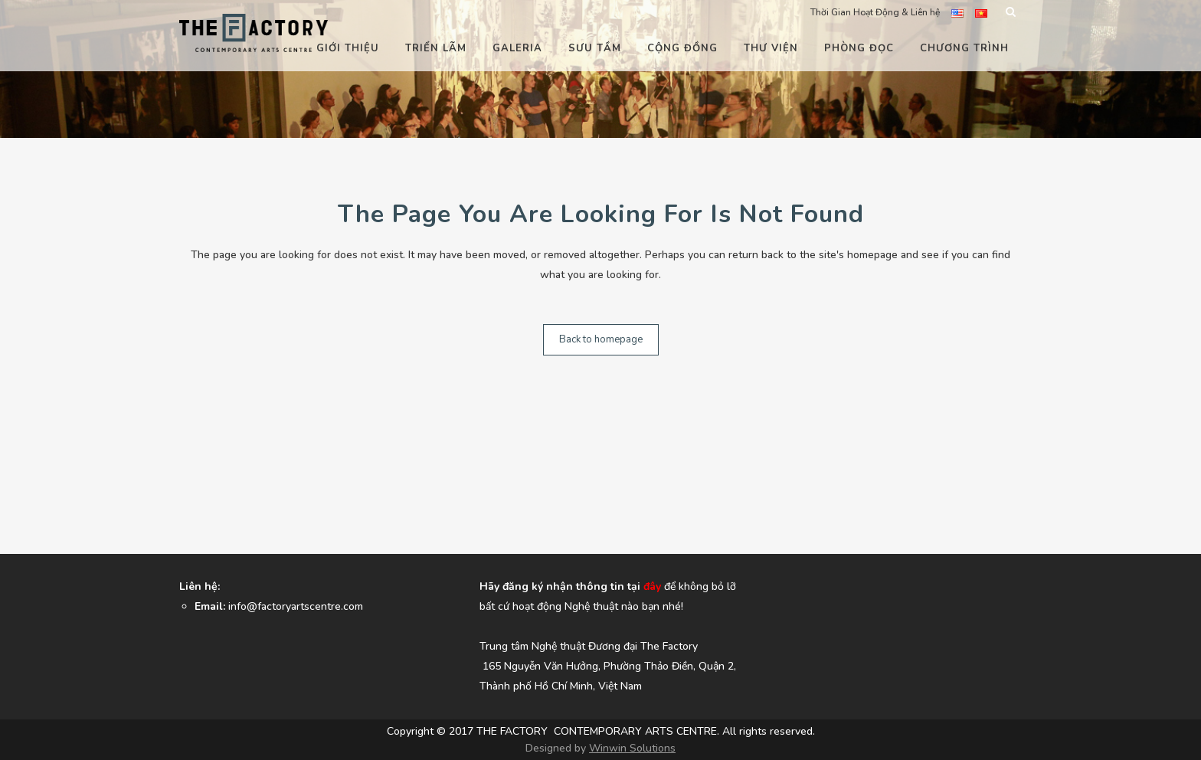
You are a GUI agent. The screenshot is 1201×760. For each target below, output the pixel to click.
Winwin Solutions (632, 748)
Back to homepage (601, 339)
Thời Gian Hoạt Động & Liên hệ (875, 12)
